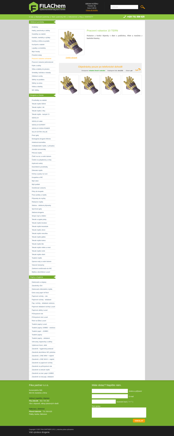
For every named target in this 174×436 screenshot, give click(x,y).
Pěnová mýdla (37, 153)
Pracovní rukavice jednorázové (42, 62)
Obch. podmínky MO (59, 17)
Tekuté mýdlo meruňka (40, 233)
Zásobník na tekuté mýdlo (41, 370)
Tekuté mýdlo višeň (38, 254)
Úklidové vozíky (37, 76)
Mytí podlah (36, 184)
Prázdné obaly (37, 55)
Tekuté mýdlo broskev (39, 223)
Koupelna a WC (37, 177)
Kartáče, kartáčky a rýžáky (41, 37)
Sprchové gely (37, 209)
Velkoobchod (72, 17)
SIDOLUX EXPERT (38, 125)
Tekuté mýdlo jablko (39, 237)
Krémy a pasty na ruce (39, 174)
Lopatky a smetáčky (39, 48)
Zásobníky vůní (37, 286)
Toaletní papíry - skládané (41, 338)
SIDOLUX (35, 118)
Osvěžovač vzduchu (39, 188)
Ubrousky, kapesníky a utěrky (42, 342)
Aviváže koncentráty (39, 149)
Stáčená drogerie (38, 212)
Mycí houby (36, 51)
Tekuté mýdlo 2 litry (38, 111)
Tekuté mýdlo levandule (40, 226)
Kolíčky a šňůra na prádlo (41, 41)
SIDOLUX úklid (37, 121)
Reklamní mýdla (37, 202)
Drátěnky (35, 27)
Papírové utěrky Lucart (40, 310)
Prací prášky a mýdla (39, 195)
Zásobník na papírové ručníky (42, 363)
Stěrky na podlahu (38, 79)
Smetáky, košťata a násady (41, 72)
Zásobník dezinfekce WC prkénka (43, 352)
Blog (81, 17)
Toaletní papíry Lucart (39, 324)
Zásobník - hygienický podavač (42, 349)
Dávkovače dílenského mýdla (42, 289)
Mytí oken (35, 181)
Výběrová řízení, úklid (39, 345)
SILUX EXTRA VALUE (39, 132)
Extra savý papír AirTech (40, 293)
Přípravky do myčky (38, 198)
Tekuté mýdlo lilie (38, 244)
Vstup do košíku (92, 10)
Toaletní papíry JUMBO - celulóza (43, 328)
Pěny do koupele (38, 191)
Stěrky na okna (37, 83)
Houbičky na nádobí (39, 34)
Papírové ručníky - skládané (41, 300)
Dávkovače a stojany (39, 282)
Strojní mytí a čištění (39, 216)
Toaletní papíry (37, 335)
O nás (31, 17)
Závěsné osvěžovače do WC (42, 268)
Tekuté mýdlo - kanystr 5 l (41, 114)
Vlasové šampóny (38, 265)
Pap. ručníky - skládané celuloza (43, 303)
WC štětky (35, 90)
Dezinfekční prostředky (40, 167)
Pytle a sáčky (36, 65)
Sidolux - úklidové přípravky (41, 205)
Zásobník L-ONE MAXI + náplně (43, 359)
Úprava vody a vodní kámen (41, 261)
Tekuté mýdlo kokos (39, 240)
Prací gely (35, 135)
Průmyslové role (37, 314)
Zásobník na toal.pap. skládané (43, 377)
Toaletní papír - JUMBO (40, 331)
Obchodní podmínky (42, 17)
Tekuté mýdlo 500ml (39, 104)
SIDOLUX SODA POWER (41, 128)
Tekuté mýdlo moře (38, 251)
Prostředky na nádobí (39, 100)
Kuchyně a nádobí (38, 44)
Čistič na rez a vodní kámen (41, 156)
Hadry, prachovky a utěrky (41, 30)
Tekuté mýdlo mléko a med (41, 247)
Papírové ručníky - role (40, 296)
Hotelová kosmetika (38, 142)
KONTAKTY (89, 17)
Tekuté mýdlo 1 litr (38, 107)
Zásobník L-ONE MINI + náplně (43, 356)
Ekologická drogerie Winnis (41, 139)
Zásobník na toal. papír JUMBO (43, 373)
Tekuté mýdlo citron (38, 230)
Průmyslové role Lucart (40, 317)
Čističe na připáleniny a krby (41, 160)
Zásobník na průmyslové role (42, 366)
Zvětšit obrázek (71, 58)
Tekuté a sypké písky (39, 219)
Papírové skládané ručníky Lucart (43, 307)
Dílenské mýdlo (37, 170)
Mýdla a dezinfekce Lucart (41, 272)
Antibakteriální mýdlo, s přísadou (43, 146)
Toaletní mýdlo (37, 258)
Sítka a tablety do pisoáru (41, 69)
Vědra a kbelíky (37, 86)
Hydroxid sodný (37, 163)
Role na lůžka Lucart (39, 321)
